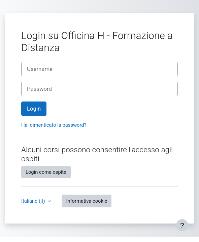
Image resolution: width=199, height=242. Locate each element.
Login (34, 108)
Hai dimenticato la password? (54, 125)
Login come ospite (46, 172)
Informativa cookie (86, 201)
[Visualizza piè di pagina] (182, 225)
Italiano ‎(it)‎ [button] (33, 201)
